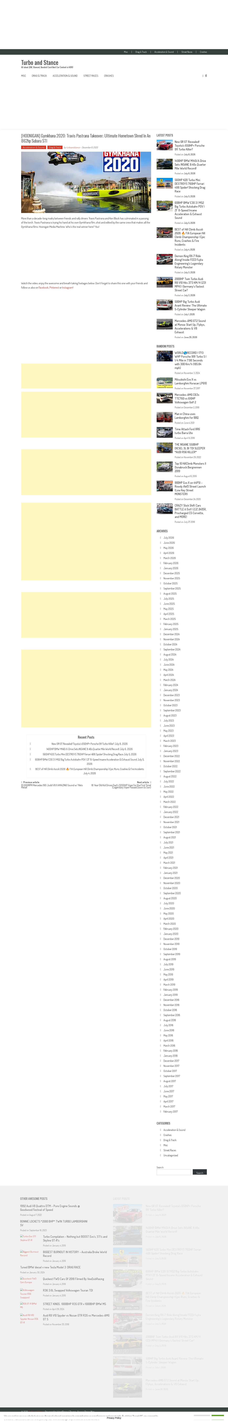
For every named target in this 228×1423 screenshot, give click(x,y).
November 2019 (171, 944)
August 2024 (170, 654)
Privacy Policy (114, 1418)
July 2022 (169, 781)
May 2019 (168, 974)
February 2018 (171, 1050)
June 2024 (169, 664)
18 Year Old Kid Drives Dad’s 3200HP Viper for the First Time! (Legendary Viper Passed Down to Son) (121, 786)
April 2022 (169, 796)
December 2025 (172, 573)
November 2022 (172, 761)
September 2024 (172, 649)
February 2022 (171, 806)
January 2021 (170, 873)
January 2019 (171, 994)
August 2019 (170, 959)
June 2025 (169, 603)
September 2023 (172, 710)
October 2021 (170, 827)
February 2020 (171, 928)
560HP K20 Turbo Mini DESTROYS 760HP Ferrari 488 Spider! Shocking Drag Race (83, 754)
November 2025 (172, 578)
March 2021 (169, 862)
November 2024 (172, 639)
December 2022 (172, 756)
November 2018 (171, 1005)
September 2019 (172, 954)
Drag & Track (141, 52)
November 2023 (172, 700)
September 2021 (172, 832)
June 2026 (169, 542)
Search (160, 1167)
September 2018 (172, 1015)
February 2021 (171, 867)
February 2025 (171, 624)
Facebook (44, 287)
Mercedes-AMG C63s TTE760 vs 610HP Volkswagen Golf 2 (187, 398)
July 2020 (169, 903)
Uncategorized (171, 1155)
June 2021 (169, 847)
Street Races (186, 52)
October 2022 (170, 766)
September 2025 (172, 588)
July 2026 (169, 537)
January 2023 (171, 751)
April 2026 (169, 553)
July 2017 (168, 1086)
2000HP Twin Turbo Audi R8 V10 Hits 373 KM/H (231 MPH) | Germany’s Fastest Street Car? (190, 284)
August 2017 (170, 1081)
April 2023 (169, 735)
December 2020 (172, 878)
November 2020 (172, 883)
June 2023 (169, 725)
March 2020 (170, 923)
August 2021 (170, 837)
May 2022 (169, 791)
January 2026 (171, 568)
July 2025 (169, 598)
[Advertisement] (114, 25)
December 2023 (172, 695)
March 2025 (170, 619)
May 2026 (169, 547)
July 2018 (168, 1025)
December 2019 (171, 939)
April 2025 (169, 613)
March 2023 (170, 740)
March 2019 (169, 984)
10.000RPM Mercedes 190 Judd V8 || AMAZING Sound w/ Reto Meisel (52, 786)
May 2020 (169, 913)
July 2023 (169, 720)
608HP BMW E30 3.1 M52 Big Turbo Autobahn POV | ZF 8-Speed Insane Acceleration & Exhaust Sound (86, 759)
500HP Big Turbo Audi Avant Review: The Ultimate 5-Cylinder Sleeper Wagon (191, 305)
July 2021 (168, 842)
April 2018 (169, 1040)
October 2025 (170, 583)
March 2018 (169, 1045)
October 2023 (170, 705)
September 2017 (172, 1076)
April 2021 (168, 857)
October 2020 (171, 888)
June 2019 (169, 969)
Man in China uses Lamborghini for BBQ (187, 415)
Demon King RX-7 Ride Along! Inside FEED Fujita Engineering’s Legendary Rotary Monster (189, 261)
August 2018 (170, 1020)
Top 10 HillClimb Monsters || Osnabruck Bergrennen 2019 (190, 467)
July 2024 (169, 659)
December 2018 (171, 999)
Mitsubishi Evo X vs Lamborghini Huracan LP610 (191, 381)
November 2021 (171, 822)
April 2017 (168, 1101)
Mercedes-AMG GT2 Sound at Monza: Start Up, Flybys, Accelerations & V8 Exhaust (190, 326)
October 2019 (170, 949)
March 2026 (170, 558)
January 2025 (171, 629)
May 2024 (168, 669)
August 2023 (170, 715)
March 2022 (170, 801)
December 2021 (171, 817)
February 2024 (171, 685)
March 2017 (169, 1106)
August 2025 (170, 593)
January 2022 (171, 812)
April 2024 (169, 674)
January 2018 (171, 1055)
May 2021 (168, 852)
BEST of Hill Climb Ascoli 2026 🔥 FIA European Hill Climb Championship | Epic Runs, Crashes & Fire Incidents (89, 769)
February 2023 (171, 746)
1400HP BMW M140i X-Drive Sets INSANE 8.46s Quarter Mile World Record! (82, 749)
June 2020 (169, 908)
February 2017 (171, 1111)
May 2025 (169, 608)
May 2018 (168, 1035)
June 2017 (169, 1091)
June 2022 (169, 786)
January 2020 (171, 933)
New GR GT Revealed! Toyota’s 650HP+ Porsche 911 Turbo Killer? (83, 743)
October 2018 (170, 1010)
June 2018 (169, 1030)
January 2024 (171, 690)
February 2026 (171, 563)
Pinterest (54, 287)
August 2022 (170, 776)
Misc (126, 52)
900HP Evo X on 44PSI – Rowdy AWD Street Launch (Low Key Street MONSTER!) (190, 488)
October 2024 (170, 644)
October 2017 (170, 1071)
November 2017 (171, 1065)
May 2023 (169, 730)
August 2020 (170, 898)
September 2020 (172, 893)
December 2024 (171, 634)
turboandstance (73, 147)
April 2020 (169, 918)
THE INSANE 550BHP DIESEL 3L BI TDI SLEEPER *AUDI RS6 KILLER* (190, 448)
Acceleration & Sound (164, 52)
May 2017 (168, 1096)
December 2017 (171, 1060)
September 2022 (172, 771)
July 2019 (168, 964)
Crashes (203, 52)
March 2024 (169, 680)
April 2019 (169, 979)
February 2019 (171, 989)
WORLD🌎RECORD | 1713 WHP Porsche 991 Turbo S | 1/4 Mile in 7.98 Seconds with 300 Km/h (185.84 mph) (190, 360)
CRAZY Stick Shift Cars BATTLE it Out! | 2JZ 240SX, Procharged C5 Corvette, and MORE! (190, 511)
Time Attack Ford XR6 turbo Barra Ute (187, 431)
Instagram (67, 287)
